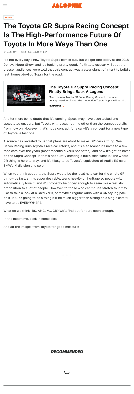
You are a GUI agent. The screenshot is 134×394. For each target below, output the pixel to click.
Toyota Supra (50, 60)
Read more (55, 105)
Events (8, 17)
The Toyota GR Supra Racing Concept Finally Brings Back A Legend (84, 89)
